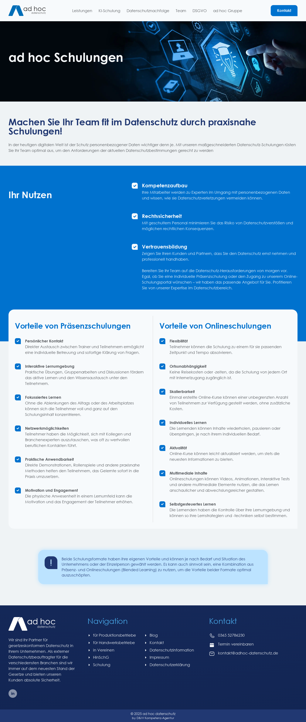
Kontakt (284, 10)
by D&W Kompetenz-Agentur (153, 718)
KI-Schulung (109, 10)
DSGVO (200, 10)
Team (181, 10)
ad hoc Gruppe (227, 10)
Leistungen (82, 10)
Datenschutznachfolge (148, 10)
